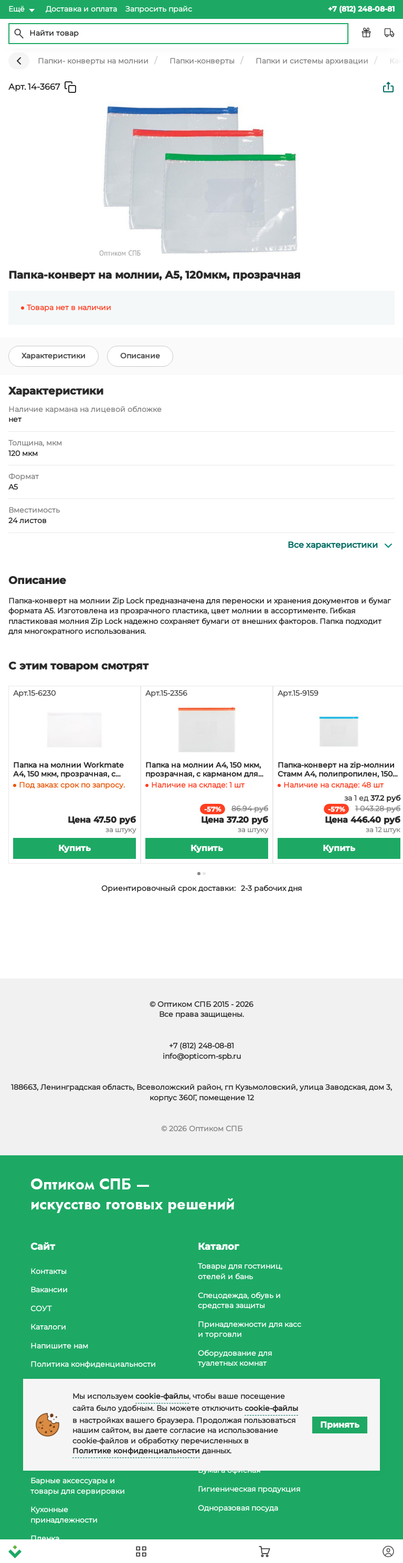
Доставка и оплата (81, 9)
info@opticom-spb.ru (202, 1056)
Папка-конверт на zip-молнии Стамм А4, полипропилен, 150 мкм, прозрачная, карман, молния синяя (336, 770)
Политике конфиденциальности (136, 1450)
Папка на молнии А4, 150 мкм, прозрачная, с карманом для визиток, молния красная (203, 770)
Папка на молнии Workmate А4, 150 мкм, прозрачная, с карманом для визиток (68, 770)
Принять (339, 1425)
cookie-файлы (162, 1396)
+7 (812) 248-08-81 (201, 1045)
